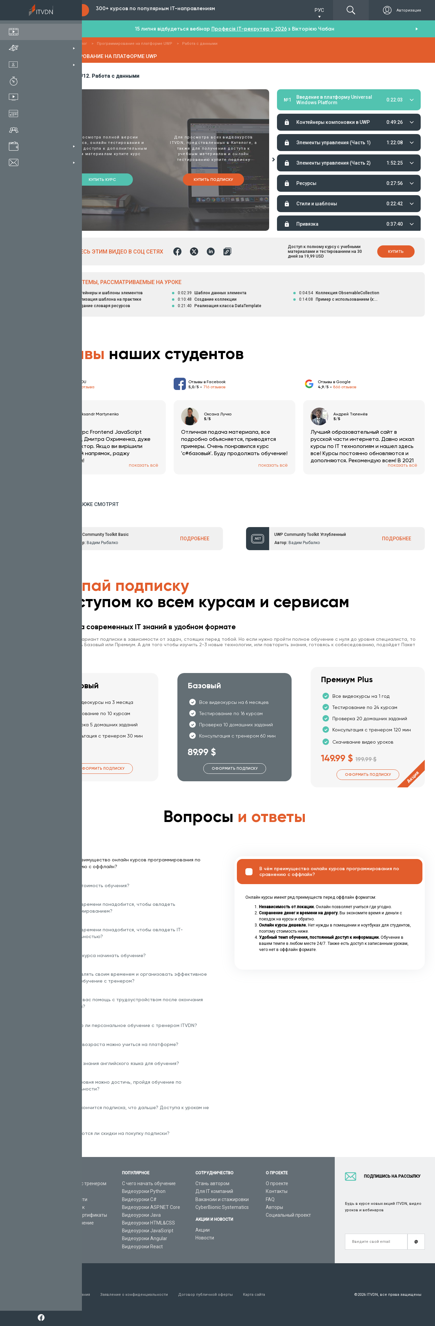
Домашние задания (334, 116)
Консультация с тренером (77, 1183)
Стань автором (212, 1183)
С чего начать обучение (149, 1183)
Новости (204, 1237)
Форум (55, 1246)
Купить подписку (213, 179)
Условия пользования (69, 1294)
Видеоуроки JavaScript (147, 1230)
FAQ (270, 1199)
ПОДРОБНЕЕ (194, 538)
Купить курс (102, 179)
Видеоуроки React (142, 1246)
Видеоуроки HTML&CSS (148, 1223)
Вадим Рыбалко (102, 542)
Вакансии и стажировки (222, 1199)
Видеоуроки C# (139, 1199)
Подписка (66, 10)
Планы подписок (66, 1207)
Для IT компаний (214, 1191)
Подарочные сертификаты (77, 1215)
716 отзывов (214, 387)
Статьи (56, 1238)
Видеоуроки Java (141, 1215)
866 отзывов (344, 387)
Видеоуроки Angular (144, 1238)
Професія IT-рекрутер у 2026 (249, 29)
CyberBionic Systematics (222, 1207)
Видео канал (62, 1230)
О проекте (277, 1183)
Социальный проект (288, 1215)
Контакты (277, 1191)
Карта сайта (254, 1294)
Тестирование (375, 116)
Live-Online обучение (71, 1223)
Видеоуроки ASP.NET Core (151, 1207)
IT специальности (67, 1199)
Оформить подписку (101, 768)
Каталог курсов (65, 1191)
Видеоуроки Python (144, 1191)
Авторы (274, 1207)
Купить (396, 251)
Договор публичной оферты (205, 1294)
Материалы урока (295, 116)
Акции (202, 1230)
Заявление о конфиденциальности (134, 1294)
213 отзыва (84, 387)
